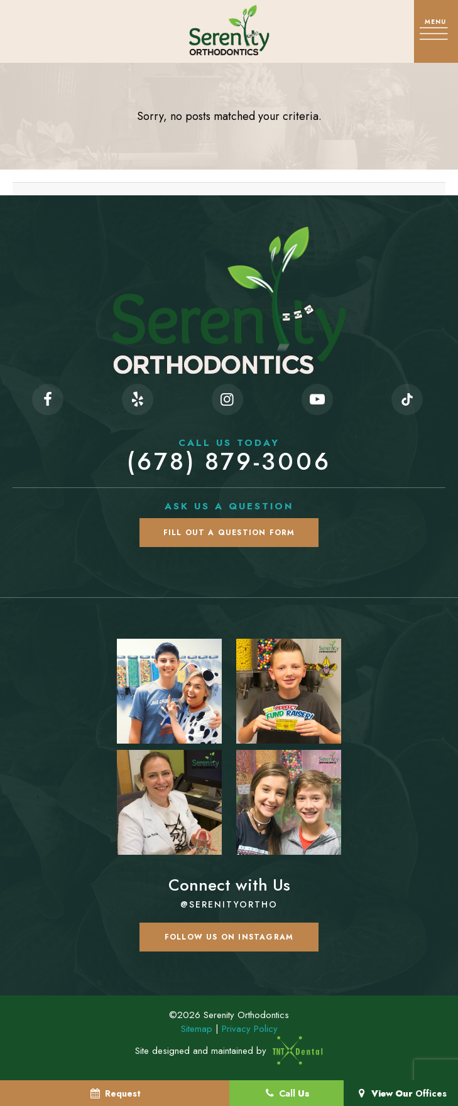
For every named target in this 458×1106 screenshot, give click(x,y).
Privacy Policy (250, 1029)
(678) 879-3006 (229, 456)
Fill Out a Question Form (229, 532)
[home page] (229, 30)
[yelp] (137, 399)
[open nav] (436, 31)
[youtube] (317, 399)
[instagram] (227, 399)
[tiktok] (407, 399)
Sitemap (196, 1029)
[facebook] (47, 399)
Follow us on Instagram (229, 937)
